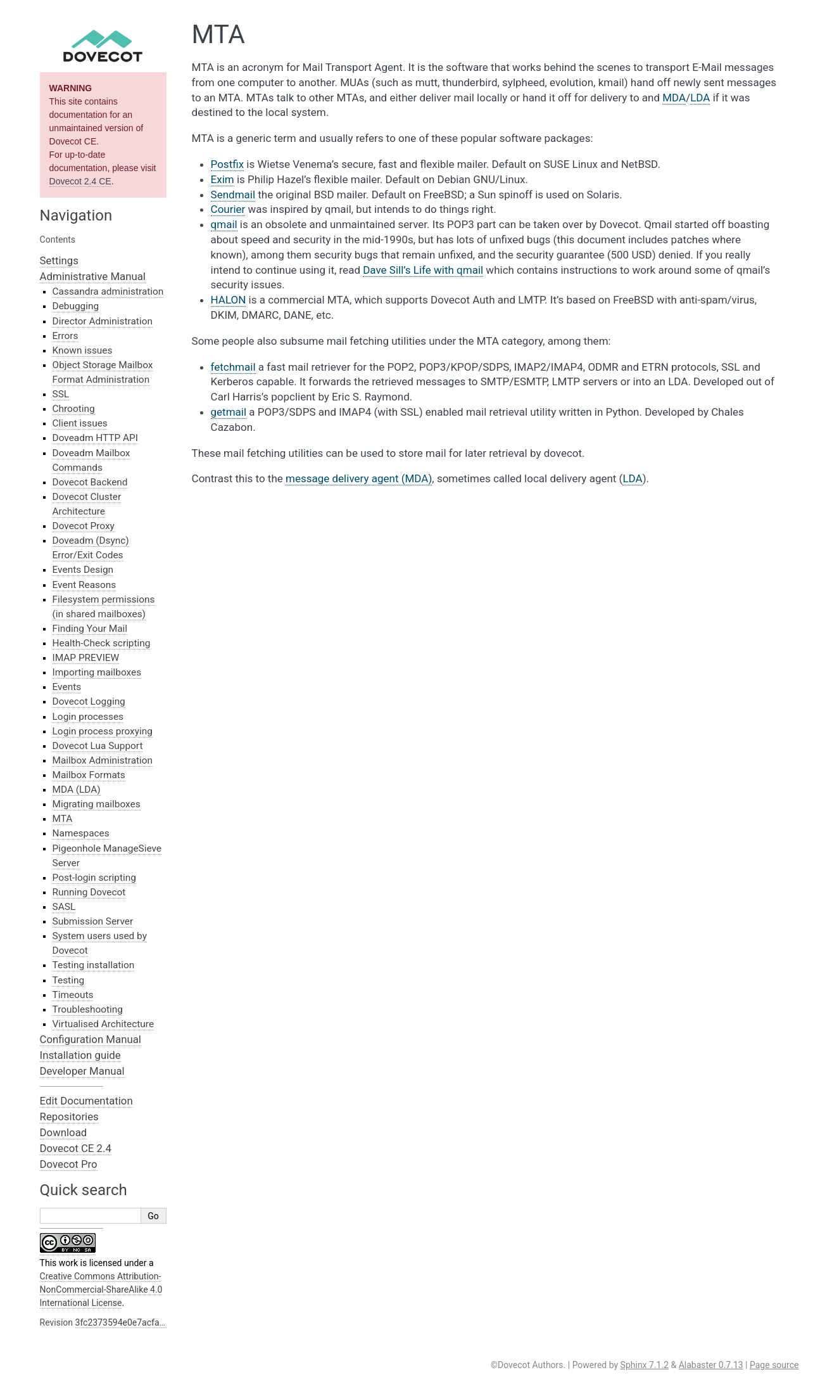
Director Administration (103, 321)
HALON (228, 299)
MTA (63, 818)
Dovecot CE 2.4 (75, 1148)
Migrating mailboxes (97, 804)
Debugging (76, 306)
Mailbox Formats (89, 775)
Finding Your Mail (90, 628)
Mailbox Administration (103, 760)
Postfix (227, 164)
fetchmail (233, 367)
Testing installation (94, 965)
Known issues (83, 350)
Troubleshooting (88, 1009)
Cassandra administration (108, 291)
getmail (229, 412)
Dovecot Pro (69, 1164)
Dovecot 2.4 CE (80, 181)
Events (67, 687)
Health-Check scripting (102, 643)
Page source (774, 1365)
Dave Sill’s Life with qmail (423, 270)
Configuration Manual (90, 1039)
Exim (222, 179)
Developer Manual (82, 1071)
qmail (224, 224)
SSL (61, 394)
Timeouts (73, 995)
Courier (228, 209)
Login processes (88, 716)
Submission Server (93, 921)
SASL (64, 906)
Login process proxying (103, 731)
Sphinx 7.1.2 (645, 1365)
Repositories (69, 1116)
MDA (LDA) (77, 789)
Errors (66, 336)
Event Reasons (85, 585)
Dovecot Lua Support (98, 746)
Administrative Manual (93, 276)
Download (63, 1132)
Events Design (83, 569)
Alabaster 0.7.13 (711, 1365)
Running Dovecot (89, 892)
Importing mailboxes (97, 672)
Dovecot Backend (90, 482)
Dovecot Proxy (84, 526)
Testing (68, 980)
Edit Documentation (86, 1100)
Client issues (80, 423)
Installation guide (80, 1055)
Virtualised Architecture (103, 1024)
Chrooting (74, 408)
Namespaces (81, 833)
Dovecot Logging (89, 701)
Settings (59, 260)
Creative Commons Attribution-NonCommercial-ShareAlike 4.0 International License (101, 1289)
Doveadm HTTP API (95, 438)
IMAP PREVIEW (86, 657)
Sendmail (233, 194)
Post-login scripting (94, 877)
